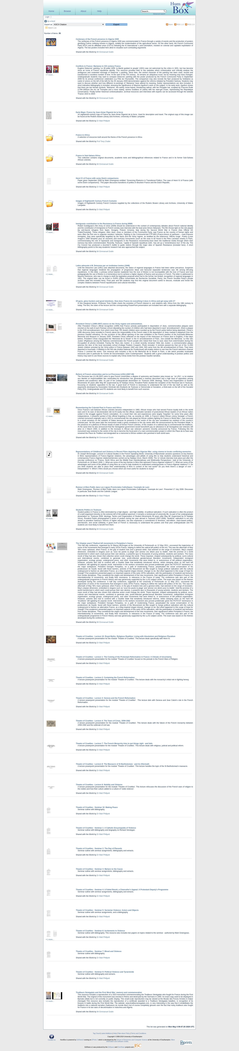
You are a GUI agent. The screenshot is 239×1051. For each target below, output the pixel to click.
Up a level (51, 21)
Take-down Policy (124, 1033)
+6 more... (50, 518)
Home (51, 11)
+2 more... (50, 310)
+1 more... (50, 274)
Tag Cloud (96, 1033)
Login (47, 17)
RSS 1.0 (180, 24)
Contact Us (51, 1039)
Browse (67, 11)
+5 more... (50, 552)
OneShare (121, 1047)
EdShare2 (80, 1040)
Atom (170, 24)
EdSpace (111, 1047)
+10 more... (50, 332)
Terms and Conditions (138, 1033)
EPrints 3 (95, 1040)
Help (99, 11)
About (83, 11)
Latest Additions (106, 1033)
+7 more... (50, 75)
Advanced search (159, 14)
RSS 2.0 (191, 24)
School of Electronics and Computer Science (132, 1040)
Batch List (52, 28)
